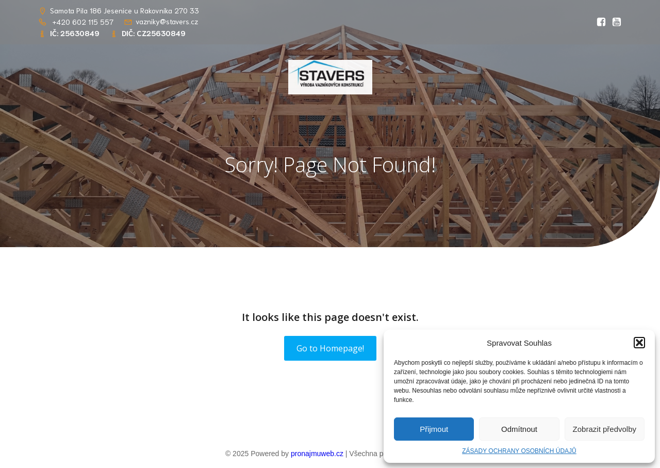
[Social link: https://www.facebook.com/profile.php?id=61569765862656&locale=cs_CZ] (598, 22)
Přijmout (434, 429)
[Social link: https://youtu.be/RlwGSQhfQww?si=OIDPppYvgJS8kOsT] (614, 22)
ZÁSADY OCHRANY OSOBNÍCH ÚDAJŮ (519, 451)
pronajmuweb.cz (317, 453)
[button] (639, 342)
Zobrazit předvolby (604, 429)
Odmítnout (519, 429)
